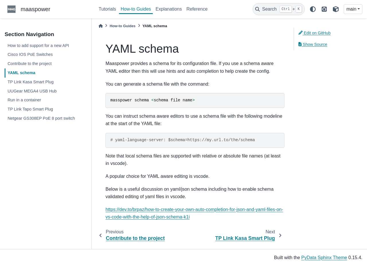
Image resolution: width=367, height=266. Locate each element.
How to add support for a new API (38, 45)
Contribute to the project (29, 63)
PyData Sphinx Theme (324, 257)
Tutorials (107, 9)
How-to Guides (136, 9)
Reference (197, 9)
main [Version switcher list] (351, 9)
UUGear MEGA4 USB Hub (31, 91)
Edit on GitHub (314, 33)
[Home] (101, 26)
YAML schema (21, 72)
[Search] (279, 9)
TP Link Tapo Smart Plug (30, 109)
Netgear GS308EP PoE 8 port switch (41, 118)
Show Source (312, 44)
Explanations (169, 9)
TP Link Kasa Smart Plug (30, 82)
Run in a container (24, 100)
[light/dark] (312, 9)
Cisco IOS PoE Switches (30, 54)
